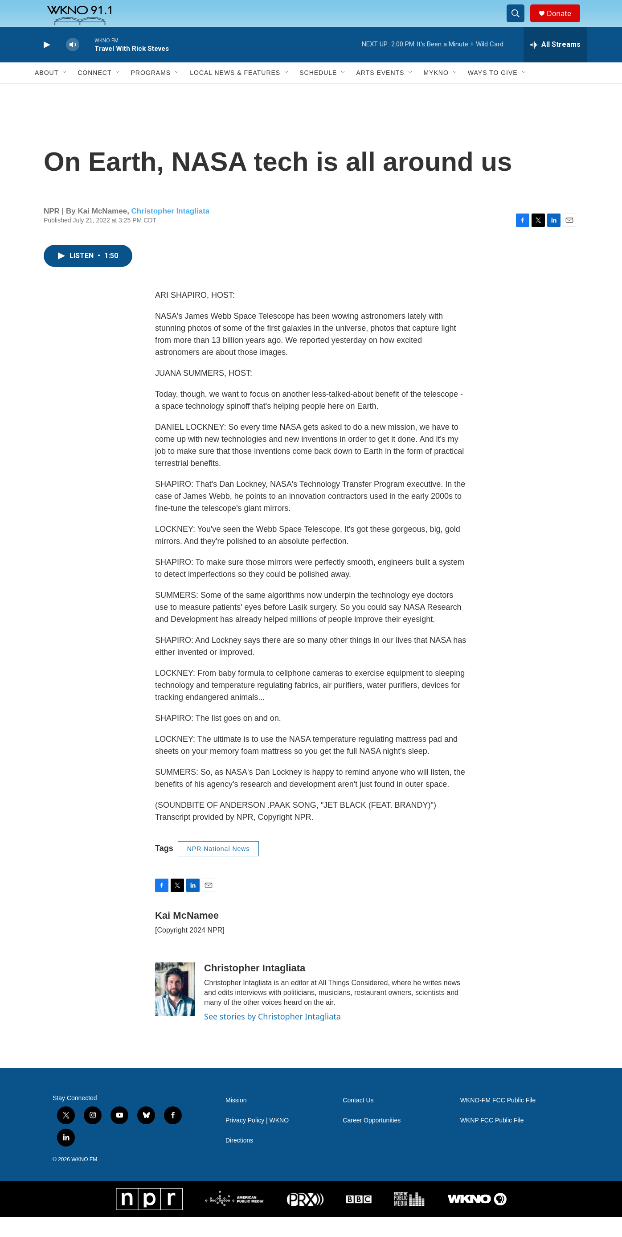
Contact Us (358, 1120)
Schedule (318, 92)
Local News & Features (235, 92)
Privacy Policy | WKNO (257, 1140)
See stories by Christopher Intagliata (272, 1036)
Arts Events (380, 92)
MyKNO (435, 92)
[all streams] (555, 64)
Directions (239, 1160)
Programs (151, 92)
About (46, 92)
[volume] (72, 65)
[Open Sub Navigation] (65, 92)
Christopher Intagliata (170, 231)
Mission (235, 1120)
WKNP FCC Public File (492, 1140)
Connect (94, 92)
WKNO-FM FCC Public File (498, 1120)
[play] (46, 65)
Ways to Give (493, 92)
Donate (564, 23)
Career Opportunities (372, 1140)
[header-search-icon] (519, 24)
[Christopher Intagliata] (175, 1009)
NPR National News (218, 868)
